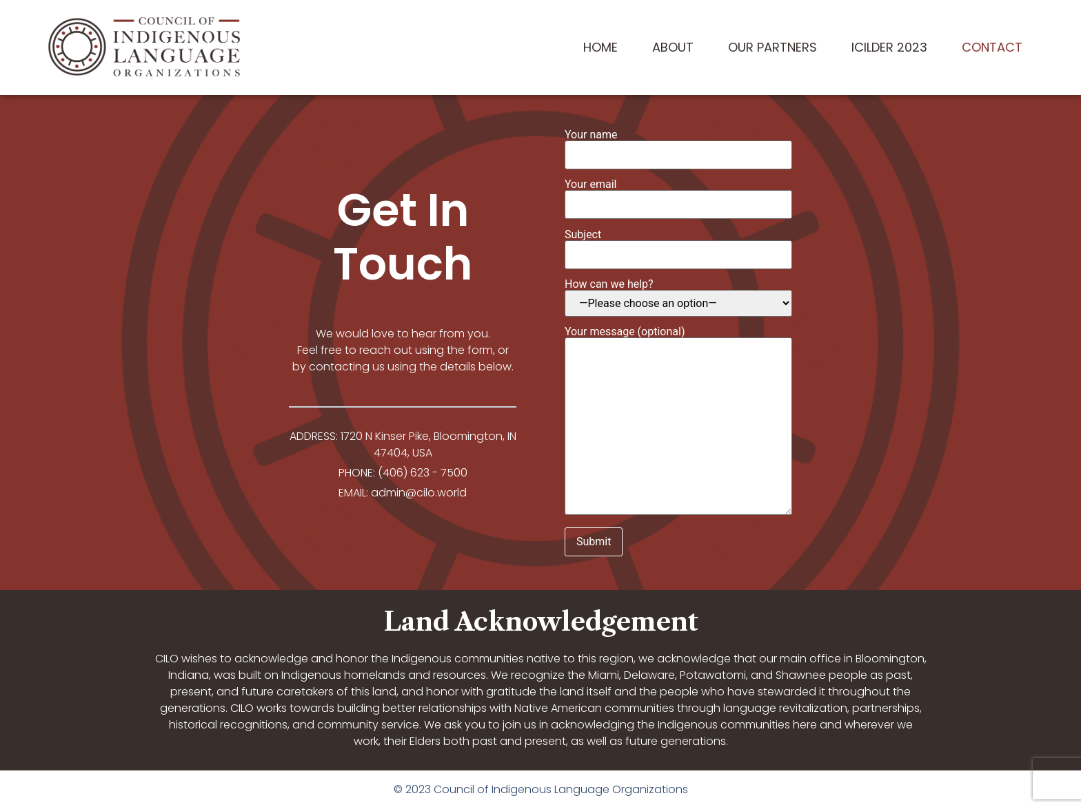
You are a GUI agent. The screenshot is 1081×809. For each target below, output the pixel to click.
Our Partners (772, 47)
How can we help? (678, 298)
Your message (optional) (678, 421)
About (673, 47)
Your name (678, 145)
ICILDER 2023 (889, 47)
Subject (678, 245)
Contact (992, 47)
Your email (678, 195)
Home (600, 47)
